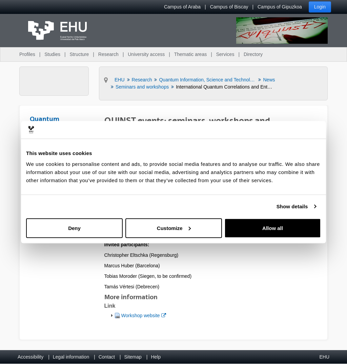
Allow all (272, 228)
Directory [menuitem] (253, 54)
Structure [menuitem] (79, 54)
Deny (74, 228)
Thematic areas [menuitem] (190, 54)
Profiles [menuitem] (27, 54)
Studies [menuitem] (52, 54)
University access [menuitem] (146, 54)
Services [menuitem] (225, 54)
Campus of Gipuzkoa (280, 6)
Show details (292, 206)
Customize (174, 228)
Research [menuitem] (108, 54)
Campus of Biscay (229, 6)
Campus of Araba (182, 6)
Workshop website (143, 315)
